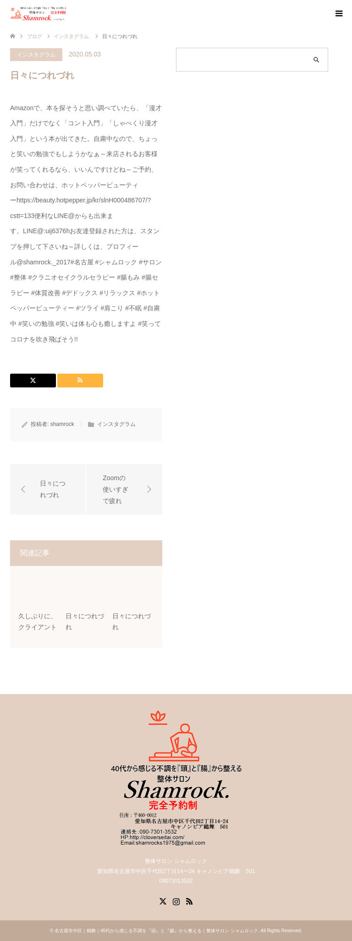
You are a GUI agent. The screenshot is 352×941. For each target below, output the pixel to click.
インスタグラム (36, 54)
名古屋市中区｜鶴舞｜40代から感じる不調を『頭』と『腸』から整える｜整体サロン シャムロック (156, 930)
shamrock (62, 424)
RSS (189, 901)
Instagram (176, 901)
